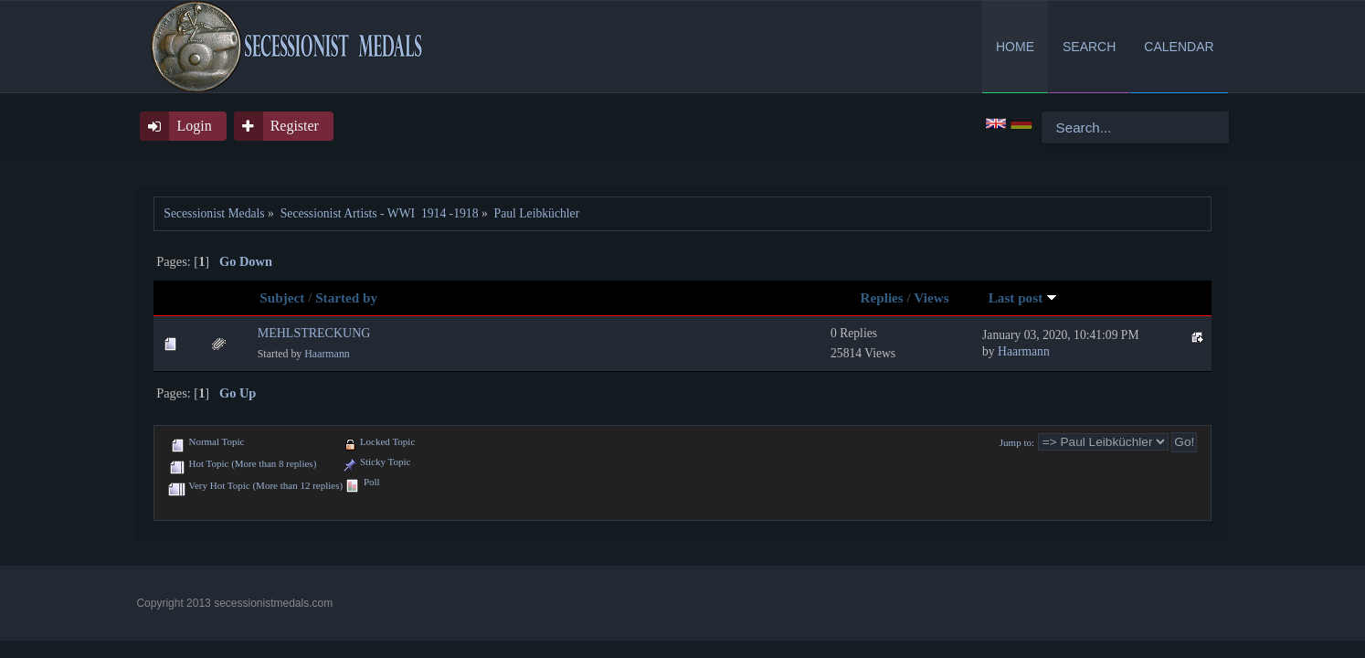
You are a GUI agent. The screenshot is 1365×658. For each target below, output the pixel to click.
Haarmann (327, 353)
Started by (346, 297)
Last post (1023, 297)
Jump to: (1017, 442)
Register (294, 125)
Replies (882, 297)
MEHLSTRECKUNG (314, 333)
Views (931, 297)
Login (193, 125)
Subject (281, 297)
